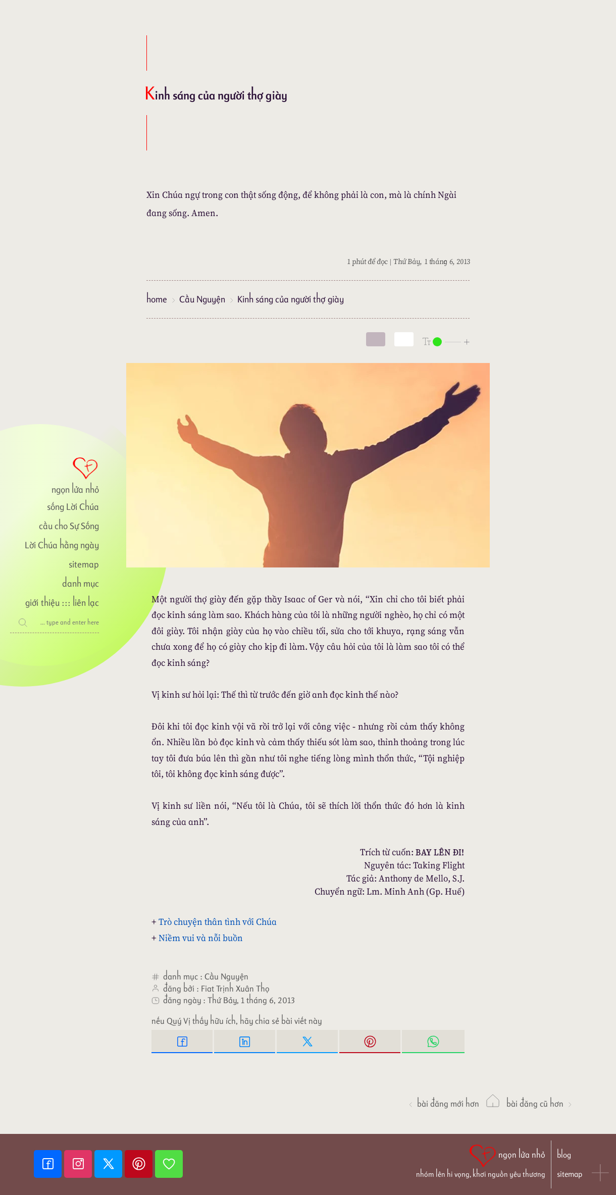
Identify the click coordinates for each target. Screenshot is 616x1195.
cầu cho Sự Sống (69, 526)
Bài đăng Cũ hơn (539, 1104)
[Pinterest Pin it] (370, 1041)
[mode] (375, 339)
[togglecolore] (404, 339)
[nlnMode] (446, 341)
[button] (600, 1173)
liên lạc (86, 602)
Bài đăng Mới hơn (443, 1104)
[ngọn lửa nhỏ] (54, 474)
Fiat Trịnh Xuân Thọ (235, 988)
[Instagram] (79, 1164)
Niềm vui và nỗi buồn (201, 937)
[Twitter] (109, 1164)
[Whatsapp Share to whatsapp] (433, 1041)
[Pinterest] (140, 1164)
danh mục (80, 583)
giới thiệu (42, 602)
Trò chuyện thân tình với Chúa (218, 921)
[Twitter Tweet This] (308, 1041)
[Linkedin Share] (245, 1041)
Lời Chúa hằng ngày (62, 545)
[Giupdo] (169, 1164)
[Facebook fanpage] (49, 1164)
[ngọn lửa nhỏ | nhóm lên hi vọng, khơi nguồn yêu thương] (480, 1160)
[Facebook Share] (182, 1041)
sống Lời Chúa (73, 506)
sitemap (84, 564)
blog (564, 1155)
